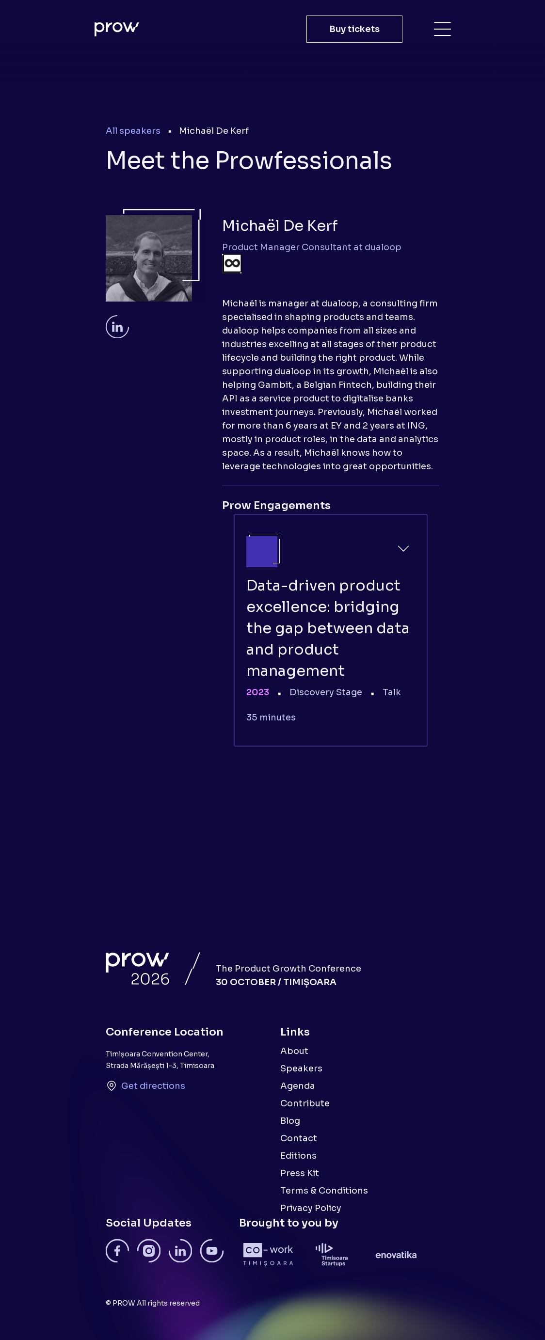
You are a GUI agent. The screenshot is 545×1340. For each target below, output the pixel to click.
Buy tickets (354, 29)
